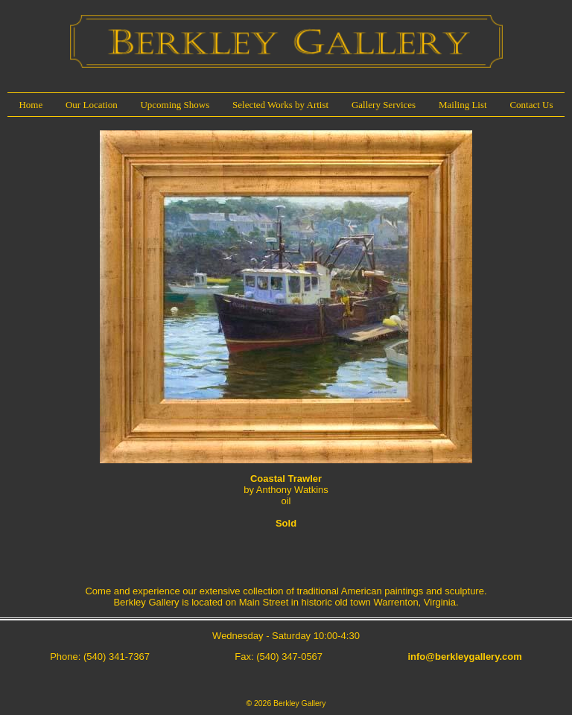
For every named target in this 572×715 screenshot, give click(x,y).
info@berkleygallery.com (464, 656)
